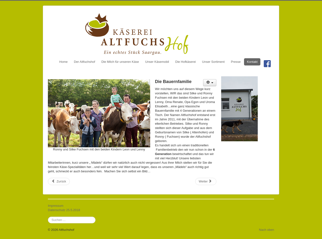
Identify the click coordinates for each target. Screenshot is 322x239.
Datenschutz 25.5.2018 (64, 210)
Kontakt (252, 62)
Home (63, 62)
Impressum (55, 205)
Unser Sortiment (213, 62)
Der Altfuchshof (84, 62)
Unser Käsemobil (157, 62)
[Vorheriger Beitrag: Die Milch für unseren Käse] (59, 181)
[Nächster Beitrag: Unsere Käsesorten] (205, 181)
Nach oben (266, 230)
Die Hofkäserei (185, 62)
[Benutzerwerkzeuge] (209, 82)
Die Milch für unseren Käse (120, 62)
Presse (235, 62)
